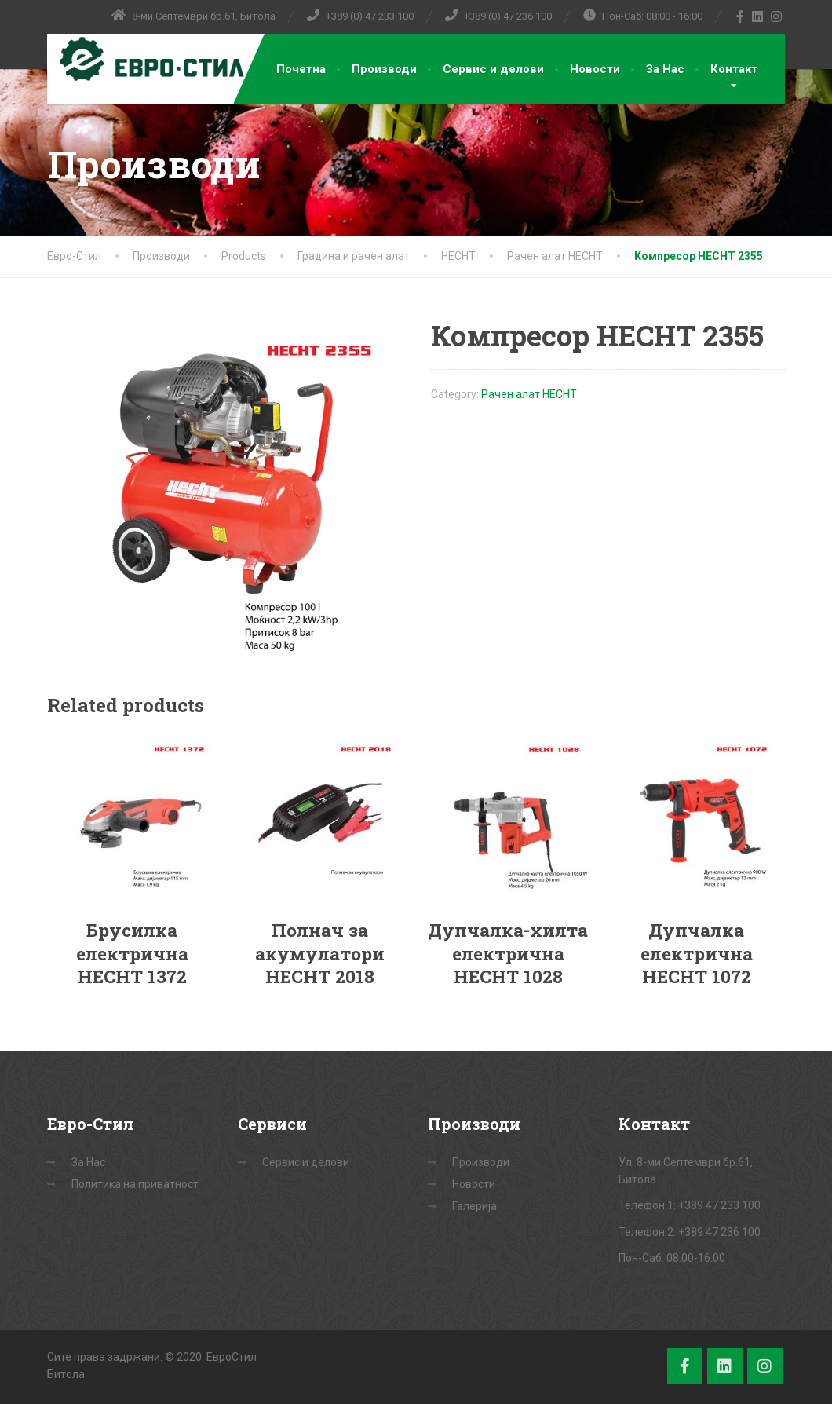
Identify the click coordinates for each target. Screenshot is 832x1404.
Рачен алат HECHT (529, 394)
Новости (595, 69)
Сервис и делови (493, 69)
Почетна (301, 69)
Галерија (474, 1206)
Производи (384, 69)
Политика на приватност (135, 1184)
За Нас (665, 69)
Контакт (733, 69)
